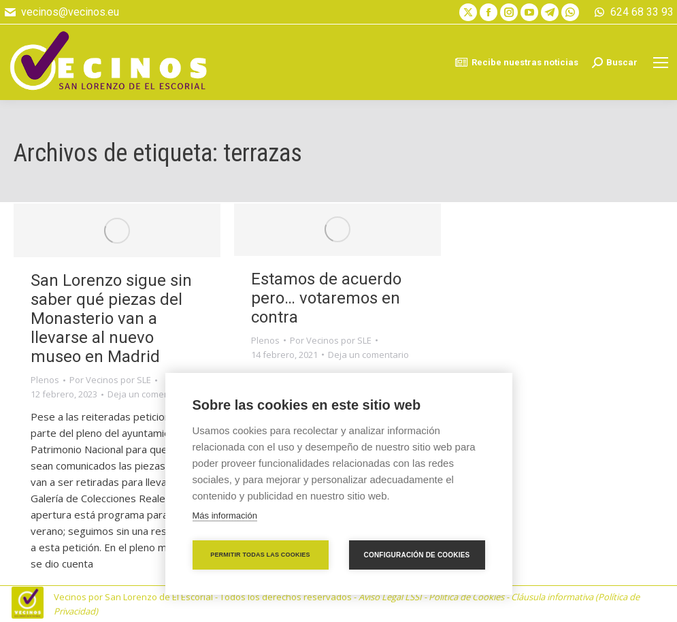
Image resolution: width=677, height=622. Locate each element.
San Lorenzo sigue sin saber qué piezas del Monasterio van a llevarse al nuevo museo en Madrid (111, 318)
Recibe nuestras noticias (516, 62)
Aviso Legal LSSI (390, 597)
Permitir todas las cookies (260, 554)
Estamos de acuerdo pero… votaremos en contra (326, 298)
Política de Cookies (466, 597)
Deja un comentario (148, 394)
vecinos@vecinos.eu (61, 12)
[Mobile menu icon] (660, 62)
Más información (225, 515)
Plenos (45, 380)
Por (110, 380)
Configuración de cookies (417, 555)
